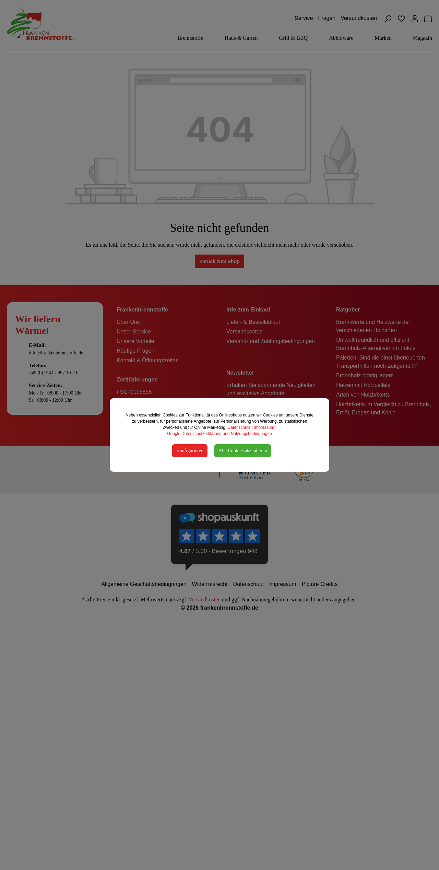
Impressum (264, 427)
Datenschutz (239, 427)
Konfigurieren (189, 450)
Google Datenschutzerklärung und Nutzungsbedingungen (219, 433)
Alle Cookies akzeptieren (242, 450)
